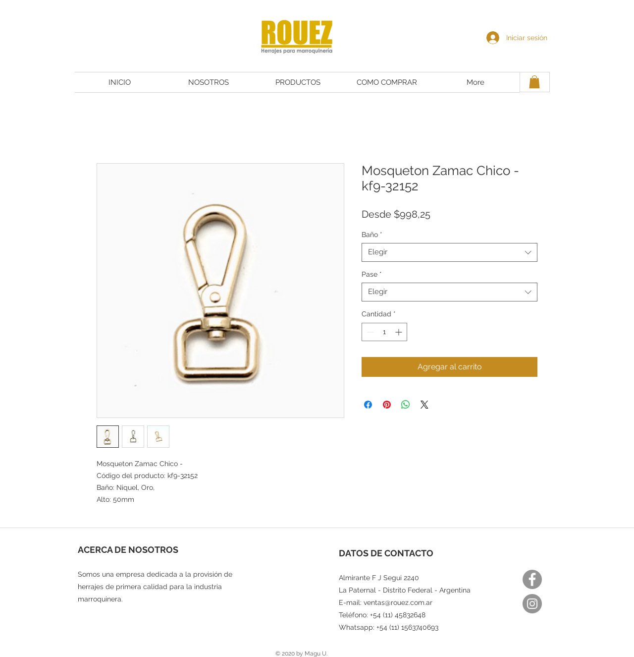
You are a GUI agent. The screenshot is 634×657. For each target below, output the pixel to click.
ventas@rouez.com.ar (398, 602)
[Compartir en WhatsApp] (406, 405)
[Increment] (399, 332)
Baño (372, 235)
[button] (534, 81)
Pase (372, 274)
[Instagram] (532, 603)
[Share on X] (424, 405)
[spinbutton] (384, 332)
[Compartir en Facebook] (368, 405)
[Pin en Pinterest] (387, 405)
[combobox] (449, 252)
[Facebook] (532, 579)
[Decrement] (369, 332)
